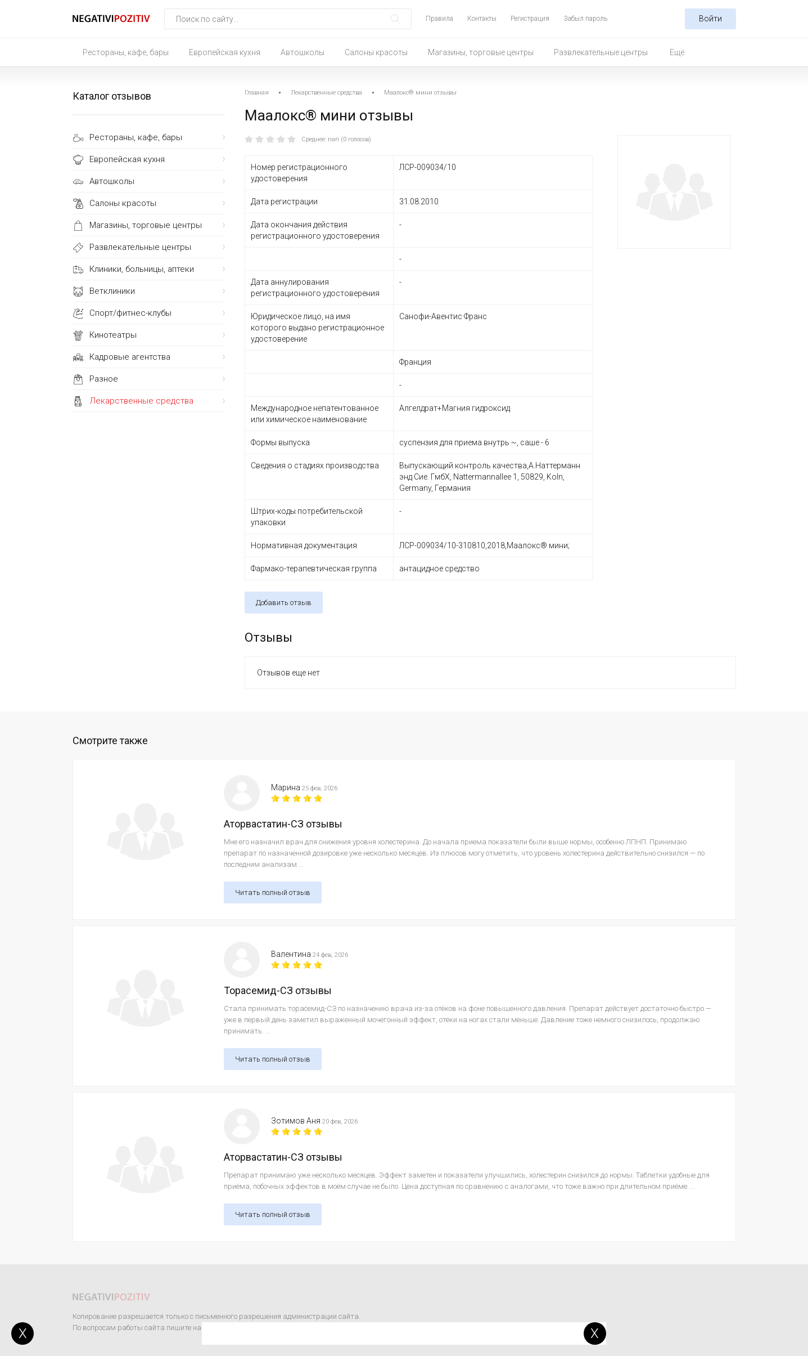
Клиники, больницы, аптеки (141, 269)
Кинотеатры (113, 335)
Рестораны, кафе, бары (126, 52)
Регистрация (530, 19)
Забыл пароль (585, 19)
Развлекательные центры (601, 52)
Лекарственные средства (141, 401)
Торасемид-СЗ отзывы (278, 990)
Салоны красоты (376, 52)
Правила (439, 19)
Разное (103, 379)
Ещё (677, 52)
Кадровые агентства (129, 357)
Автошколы (302, 52)
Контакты (481, 19)
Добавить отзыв (284, 602)
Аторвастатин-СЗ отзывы (283, 824)
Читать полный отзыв (272, 892)
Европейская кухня (224, 52)
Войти (710, 18)
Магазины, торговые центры (481, 52)
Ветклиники (112, 291)
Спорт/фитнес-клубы (130, 313)
